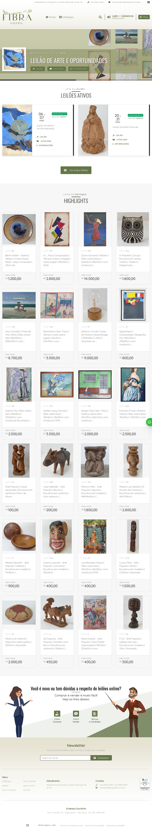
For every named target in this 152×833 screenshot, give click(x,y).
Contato (26, 790)
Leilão (38, 69)
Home (51, 17)
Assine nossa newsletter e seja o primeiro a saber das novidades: (76, 750)
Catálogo (57, 69)
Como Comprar (9, 790)
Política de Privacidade (94, 825)
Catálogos (66, 17)
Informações (79, 69)
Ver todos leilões (76, 170)
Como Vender (29, 781)
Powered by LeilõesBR (115, 825)
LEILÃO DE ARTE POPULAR (125, 127)
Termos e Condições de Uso (71, 825)
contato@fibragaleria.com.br (124, 2)
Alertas (5, 785)
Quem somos (29, 785)
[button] (3, 56)
